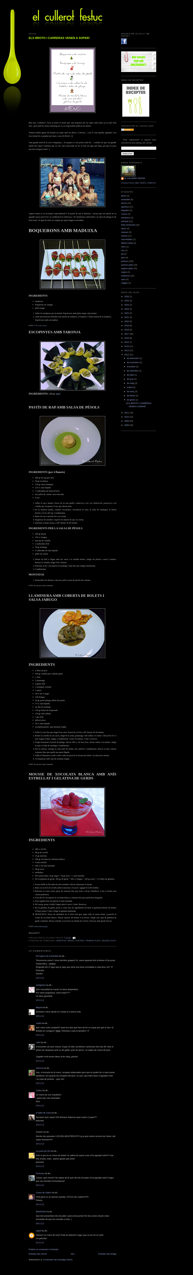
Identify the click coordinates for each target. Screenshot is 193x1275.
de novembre (133, 362)
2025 (127, 300)
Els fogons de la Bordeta (47, 956)
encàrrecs (125, 217)
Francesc (40, 1173)
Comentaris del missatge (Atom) (58, 1259)
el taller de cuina (43, 1113)
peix (123, 257)
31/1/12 (40, 1242)
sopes (124, 272)
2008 (127, 425)
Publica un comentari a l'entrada (43, 1249)
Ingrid (38, 1231)
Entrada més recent (38, 1254)
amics (124, 203)
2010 (127, 417)
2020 (127, 321)
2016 (127, 338)
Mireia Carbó (127, 243)
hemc (123, 228)
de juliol (131, 375)
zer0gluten (41, 985)
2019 (127, 325)
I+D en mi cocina (40, 325)
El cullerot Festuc (134, 178)
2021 (127, 317)
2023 (127, 309)
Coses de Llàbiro (43, 1192)
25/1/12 (40, 1185)
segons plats (109, 941)
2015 (127, 342)
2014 (127, 346)
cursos (124, 214)
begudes (125, 210)
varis (123, 279)
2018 (127, 329)
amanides (125, 199)
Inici (72, 1254)
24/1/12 (40, 1035)
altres (123, 196)
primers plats (93, 941)
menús (71, 941)
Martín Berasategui (41, 926)
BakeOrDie (41, 1211)
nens (123, 246)
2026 (127, 296)
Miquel (39, 1007)
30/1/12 (40, 1223)
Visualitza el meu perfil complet (138, 183)
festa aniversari (128, 225)
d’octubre (131, 366)
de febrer (131, 395)
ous (122, 250)
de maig (131, 383)
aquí (58, 393)
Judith (38, 1023)
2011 (127, 412)
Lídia (38, 1042)
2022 (127, 313)
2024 (127, 305)
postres (80, 941)
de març (131, 391)
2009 (127, 421)
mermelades (127, 239)
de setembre (133, 371)
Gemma (39, 1068)
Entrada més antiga (107, 1254)
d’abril (130, 387)
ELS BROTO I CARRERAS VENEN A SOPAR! (59, 38)
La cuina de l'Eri (43, 1151)
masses (124, 232)
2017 (127, 334)
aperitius (61, 941)
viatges (124, 283)
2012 (127, 354)
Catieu (39, 1090)
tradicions (125, 276)
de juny (130, 379)
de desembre (133, 358)
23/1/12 (40, 978)
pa (122, 254)
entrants (125, 221)
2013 (127, 350)
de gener (131, 400)
